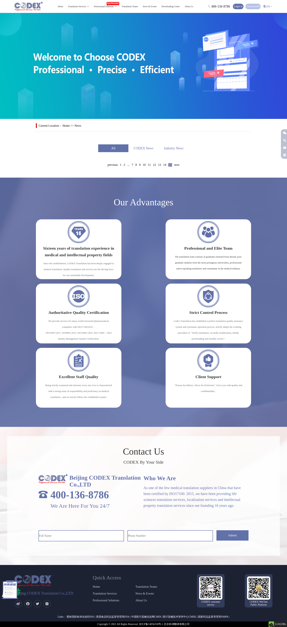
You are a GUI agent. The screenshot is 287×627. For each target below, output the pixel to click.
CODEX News (143, 148)
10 (144, 164)
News (78, 125)
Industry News (173, 148)
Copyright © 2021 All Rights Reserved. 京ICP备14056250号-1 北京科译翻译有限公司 (143, 624)
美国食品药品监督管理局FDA (112, 616)
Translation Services (77, 6)
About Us (189, 6)
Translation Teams (130, 6)
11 (149, 164)
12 (154, 164)
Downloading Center (170, 6)
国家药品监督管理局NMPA (213, 616)
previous (113, 164)
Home (60, 6)
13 (159, 164)
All (113, 148)
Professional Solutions (104, 6)
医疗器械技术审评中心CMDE (179, 616)
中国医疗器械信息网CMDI (146, 616)
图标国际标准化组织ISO (80, 616)
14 (164, 164)
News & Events (150, 6)
